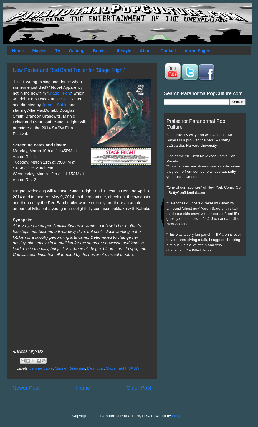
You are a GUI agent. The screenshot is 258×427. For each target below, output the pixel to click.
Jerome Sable (55, 105)
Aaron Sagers (198, 50)
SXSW (61, 99)
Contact (168, 50)
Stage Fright (60, 93)
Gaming (76, 50)
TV (57, 50)
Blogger (178, 416)
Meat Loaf (95, 368)
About (146, 50)
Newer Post (26, 388)
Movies (39, 50)
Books (99, 50)
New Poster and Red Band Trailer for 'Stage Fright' (69, 70)
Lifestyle (122, 50)
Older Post (139, 388)
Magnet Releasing (70, 368)
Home (18, 50)
